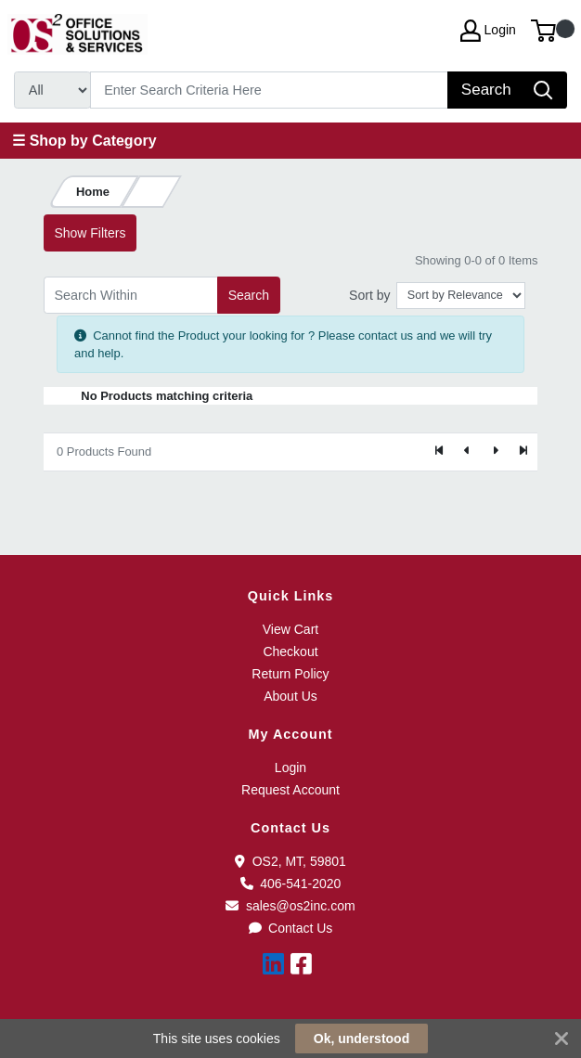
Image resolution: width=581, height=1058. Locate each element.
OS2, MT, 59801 (290, 861)
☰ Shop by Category (84, 140)
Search (248, 295)
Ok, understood (361, 1038)
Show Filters (89, 233)
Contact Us (291, 928)
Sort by (369, 295)
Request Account (290, 789)
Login (290, 767)
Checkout (290, 651)
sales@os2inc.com (290, 905)
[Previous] (468, 452)
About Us (290, 696)
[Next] (495, 452)
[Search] (269, 90)
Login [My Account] (488, 30)
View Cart (290, 629)
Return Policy (290, 673)
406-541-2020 (291, 883)
